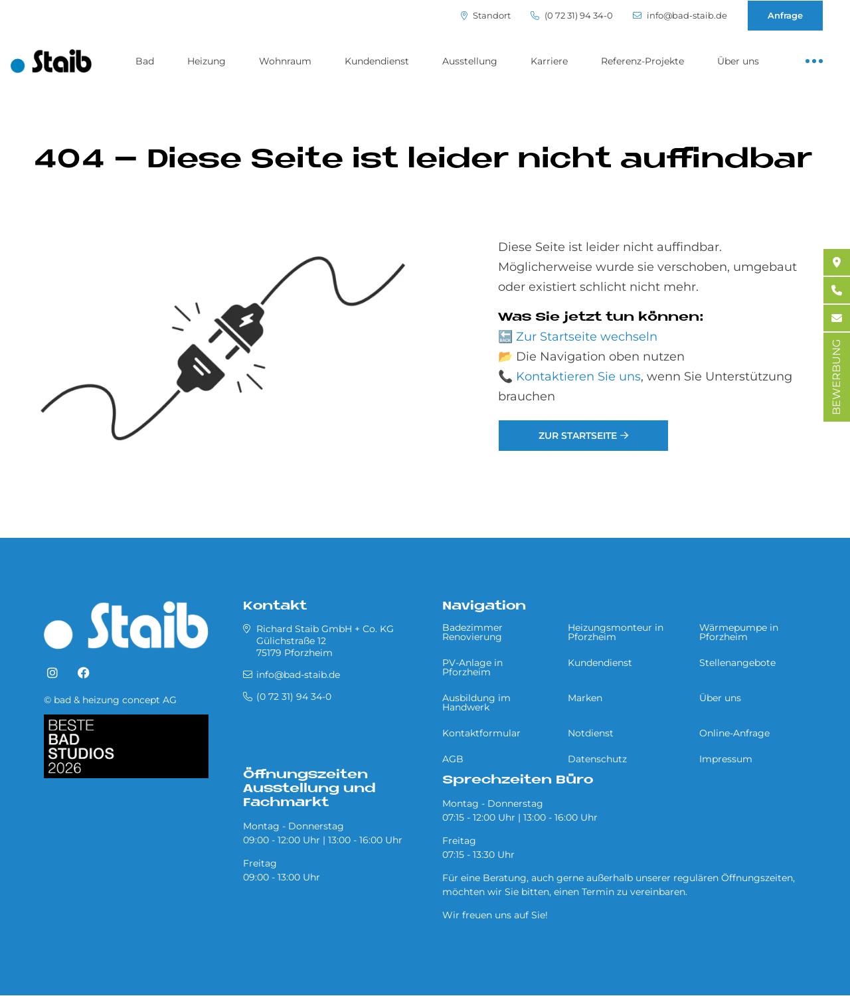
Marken (585, 698)
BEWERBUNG (836, 377)
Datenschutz (597, 759)
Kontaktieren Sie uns (578, 376)
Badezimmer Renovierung (472, 632)
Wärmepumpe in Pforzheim (738, 632)
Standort (486, 15)
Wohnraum (285, 61)
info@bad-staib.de (680, 15)
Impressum (725, 759)
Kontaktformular (481, 733)
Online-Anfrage (734, 733)
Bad (144, 61)
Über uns (738, 61)
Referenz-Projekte (642, 61)
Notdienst (591, 733)
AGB (453, 759)
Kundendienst (377, 61)
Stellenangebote (737, 663)
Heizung (206, 61)
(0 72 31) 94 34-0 (572, 15)
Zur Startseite (578, 436)
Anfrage (785, 15)
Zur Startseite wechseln (586, 336)
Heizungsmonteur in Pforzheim (615, 632)
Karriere (549, 61)
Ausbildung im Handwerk (476, 702)
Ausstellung (469, 61)
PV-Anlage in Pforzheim (472, 667)
